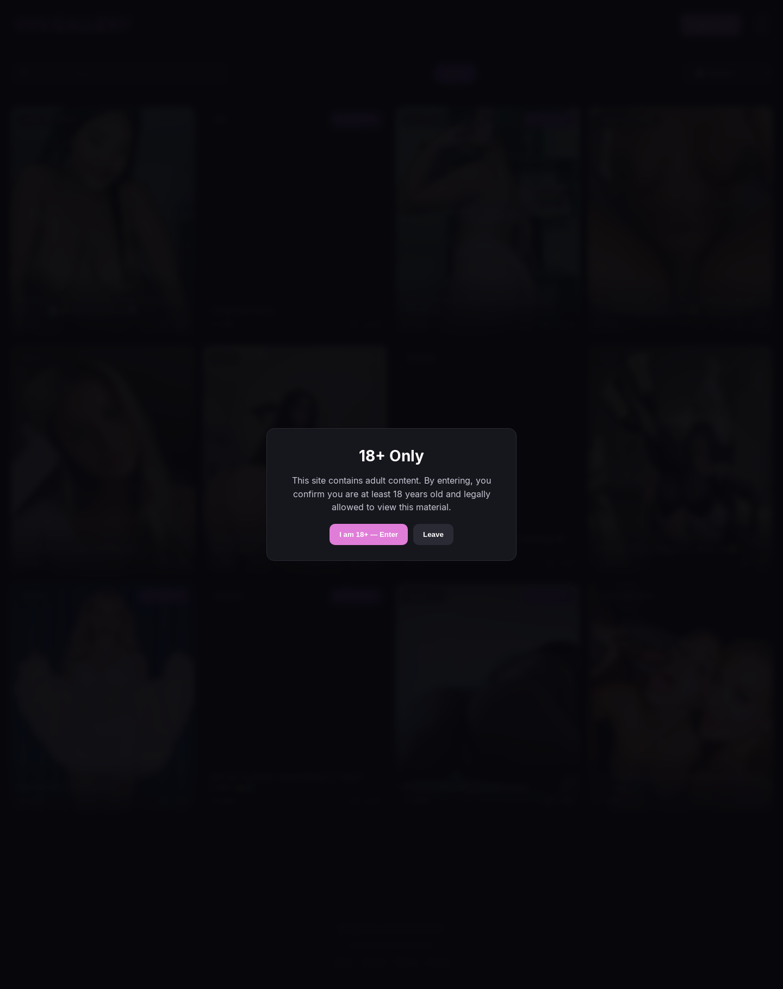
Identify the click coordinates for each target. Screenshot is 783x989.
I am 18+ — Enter (368, 534)
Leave (433, 534)
